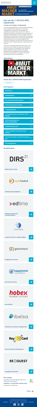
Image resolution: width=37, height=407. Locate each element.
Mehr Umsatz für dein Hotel (11, 282)
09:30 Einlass (18, 91)
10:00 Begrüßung (18, 95)
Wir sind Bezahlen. (9, 304)
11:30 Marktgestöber (18, 110)
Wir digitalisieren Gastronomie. (11, 259)
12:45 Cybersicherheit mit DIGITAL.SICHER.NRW (18, 121)
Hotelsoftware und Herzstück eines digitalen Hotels (16, 326)
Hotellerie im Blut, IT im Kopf (11, 169)
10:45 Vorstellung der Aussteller (18, 105)
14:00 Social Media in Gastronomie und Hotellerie (18, 132)
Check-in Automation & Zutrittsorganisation (14, 349)
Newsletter (5, 402)
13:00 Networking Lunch (18, 126)
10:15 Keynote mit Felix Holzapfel (18, 100)
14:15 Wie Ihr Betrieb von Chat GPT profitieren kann (18, 138)
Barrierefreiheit (23, 402)
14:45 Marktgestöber (18, 143)
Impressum (16, 402)
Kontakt (11, 402)
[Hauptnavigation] (34, 2)
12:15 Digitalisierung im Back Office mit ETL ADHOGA (18, 115)
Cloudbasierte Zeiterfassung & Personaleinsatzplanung (11, 214)
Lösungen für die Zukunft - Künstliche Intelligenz (15, 237)
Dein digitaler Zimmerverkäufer (11, 371)
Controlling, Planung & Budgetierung (12, 191)
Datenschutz (31, 402)
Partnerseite (8, 82)
